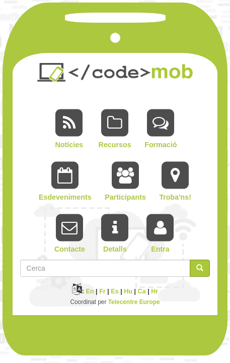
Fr (102, 291)
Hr (154, 291)
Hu (128, 291)
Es (114, 291)
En (90, 291)
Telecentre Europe (134, 302)
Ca (142, 291)
